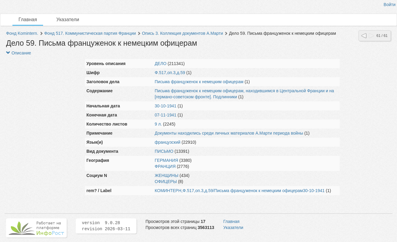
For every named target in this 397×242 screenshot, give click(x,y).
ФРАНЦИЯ (165, 166)
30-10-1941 (166, 105)
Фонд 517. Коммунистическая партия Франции (90, 33)
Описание (18, 53)
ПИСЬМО (164, 151)
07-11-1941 (166, 115)
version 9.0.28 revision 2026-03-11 (106, 226)
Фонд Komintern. (22, 33)
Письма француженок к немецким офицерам (199, 81)
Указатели (67, 19)
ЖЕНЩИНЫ (166, 175)
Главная (28, 19)
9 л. (158, 124)
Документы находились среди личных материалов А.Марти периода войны (229, 133)
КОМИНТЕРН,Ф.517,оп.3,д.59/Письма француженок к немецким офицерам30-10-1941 (240, 190)
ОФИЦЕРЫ (166, 181)
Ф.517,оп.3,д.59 (170, 72)
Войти (389, 4)
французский (167, 142)
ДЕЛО (161, 63)
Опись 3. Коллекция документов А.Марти (182, 33)
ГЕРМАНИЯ (166, 160)
